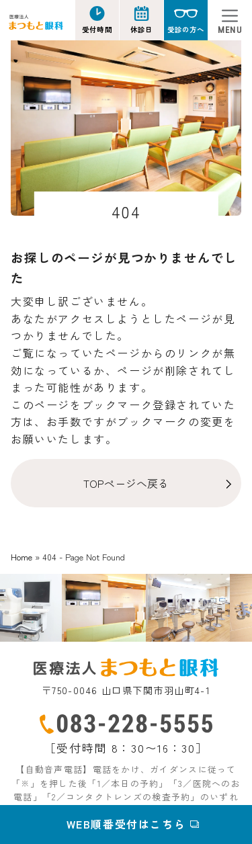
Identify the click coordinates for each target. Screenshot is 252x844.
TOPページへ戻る (126, 483)
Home (21, 556)
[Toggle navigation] (230, 20)
